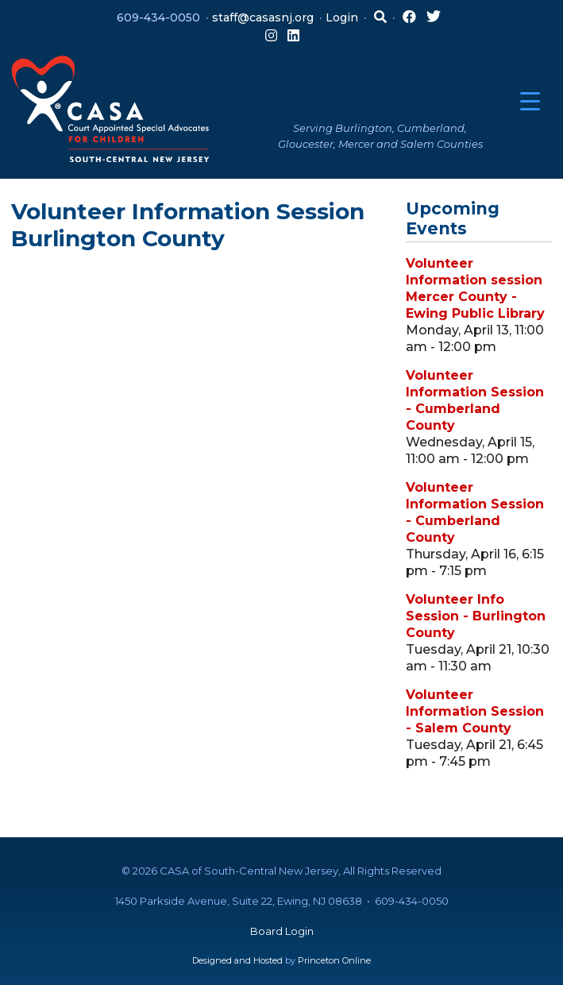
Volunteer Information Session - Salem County (475, 711)
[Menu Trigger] (530, 101)
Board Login (282, 931)
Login (342, 17)
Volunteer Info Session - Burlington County (476, 616)
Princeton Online (334, 960)
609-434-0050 (158, 17)
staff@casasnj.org (263, 17)
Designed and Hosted (237, 960)
